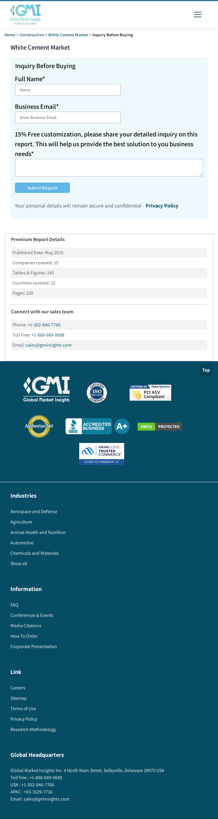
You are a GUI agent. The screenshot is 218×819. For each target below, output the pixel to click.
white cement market (68, 34)
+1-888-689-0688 (48, 335)
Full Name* (30, 79)
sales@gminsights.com (48, 345)
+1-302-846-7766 (44, 325)
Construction (32, 34)
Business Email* (37, 106)
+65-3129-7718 (37, 792)
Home (9, 34)
